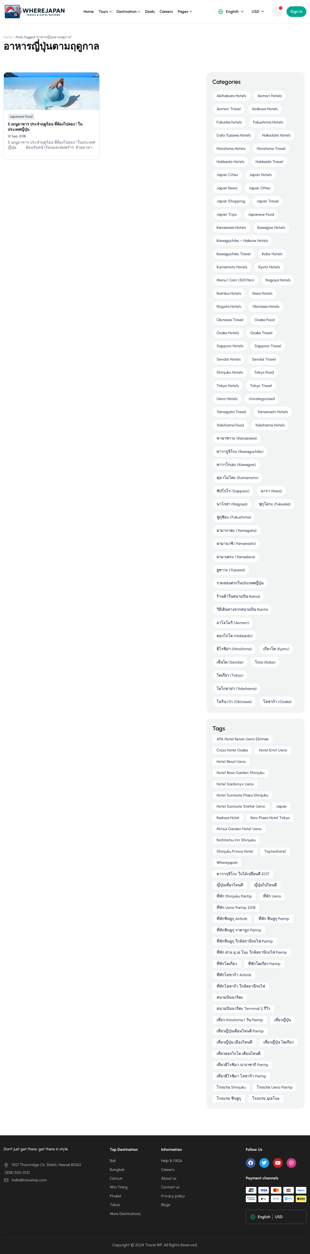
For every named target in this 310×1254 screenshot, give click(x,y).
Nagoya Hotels (278, 280)
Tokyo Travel (261, 385)
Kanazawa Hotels (231, 227)
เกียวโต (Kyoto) (276, 649)
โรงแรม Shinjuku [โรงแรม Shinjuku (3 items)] (231, 1087)
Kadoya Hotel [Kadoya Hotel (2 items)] (228, 817)
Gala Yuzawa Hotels (234, 135)
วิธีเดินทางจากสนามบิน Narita (242, 609)
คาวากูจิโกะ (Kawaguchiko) (240, 451)
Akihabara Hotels (231, 95)
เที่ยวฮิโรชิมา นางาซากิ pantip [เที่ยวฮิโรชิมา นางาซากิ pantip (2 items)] (242, 1064)
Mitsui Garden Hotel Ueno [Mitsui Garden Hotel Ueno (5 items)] (239, 829)
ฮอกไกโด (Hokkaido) (235, 636)
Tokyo (115, 1204)
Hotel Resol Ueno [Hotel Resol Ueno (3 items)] (231, 761)
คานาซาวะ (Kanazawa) (237, 438)
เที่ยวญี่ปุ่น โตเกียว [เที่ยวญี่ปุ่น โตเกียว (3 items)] (278, 1042)
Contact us (170, 1187)
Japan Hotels (260, 174)
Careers (166, 11)
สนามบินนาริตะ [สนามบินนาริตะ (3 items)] (230, 997)
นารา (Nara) (271, 491)
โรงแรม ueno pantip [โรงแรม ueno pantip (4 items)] (275, 1087)
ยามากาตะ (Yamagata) (237, 530)
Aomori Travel (229, 109)
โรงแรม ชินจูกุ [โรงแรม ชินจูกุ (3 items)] (229, 1098)
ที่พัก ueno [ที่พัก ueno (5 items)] (272, 896)
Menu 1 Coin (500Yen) (235, 280)
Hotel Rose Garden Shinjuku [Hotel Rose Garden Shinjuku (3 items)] (240, 772)
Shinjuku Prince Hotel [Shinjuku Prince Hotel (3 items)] (235, 851)
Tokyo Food (264, 372)
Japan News (227, 188)
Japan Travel (267, 201)
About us (168, 1178)
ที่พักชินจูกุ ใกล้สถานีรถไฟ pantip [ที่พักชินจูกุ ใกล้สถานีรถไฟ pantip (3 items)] (245, 941)
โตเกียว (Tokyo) (230, 675)
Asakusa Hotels (265, 109)
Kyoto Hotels (269, 267)
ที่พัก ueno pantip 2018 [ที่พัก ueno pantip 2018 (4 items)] (236, 907)
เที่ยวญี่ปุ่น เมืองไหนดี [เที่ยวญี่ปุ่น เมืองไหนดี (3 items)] (234, 1042)
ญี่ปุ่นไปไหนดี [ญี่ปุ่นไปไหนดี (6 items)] (265, 885)
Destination (126, 11)
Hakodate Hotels (276, 135)
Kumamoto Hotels (232, 267)
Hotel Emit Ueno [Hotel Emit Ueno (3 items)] (273, 750)
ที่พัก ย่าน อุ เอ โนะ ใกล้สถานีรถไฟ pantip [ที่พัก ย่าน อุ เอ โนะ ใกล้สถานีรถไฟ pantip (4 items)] (252, 952)
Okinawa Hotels (265, 306)
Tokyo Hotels (228, 385)
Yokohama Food (230, 425)
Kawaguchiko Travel (234, 254)
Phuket (115, 1196)
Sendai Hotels (229, 359)
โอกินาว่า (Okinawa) (234, 701)
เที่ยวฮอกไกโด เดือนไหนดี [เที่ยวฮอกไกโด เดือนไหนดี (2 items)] (238, 1053)
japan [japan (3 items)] (281, 806)
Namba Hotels (229, 293)
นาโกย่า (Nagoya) (232, 504)
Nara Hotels (262, 293)
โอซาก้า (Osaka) (277, 701)
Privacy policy (173, 1196)
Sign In (296, 11)
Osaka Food (265, 319)
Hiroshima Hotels (231, 148)
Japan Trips (227, 214)
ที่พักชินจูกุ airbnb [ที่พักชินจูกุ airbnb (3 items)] (232, 918)
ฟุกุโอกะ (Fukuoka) (275, 504)
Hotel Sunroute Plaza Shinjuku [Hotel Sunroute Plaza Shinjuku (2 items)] (242, 795)
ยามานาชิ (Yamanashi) (236, 543)
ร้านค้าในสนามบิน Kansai (238, 596)
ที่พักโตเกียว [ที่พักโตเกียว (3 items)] (227, 963)
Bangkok (117, 1169)
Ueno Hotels (227, 398)
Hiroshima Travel (271, 148)
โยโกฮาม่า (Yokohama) (237, 688)
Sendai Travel (264, 359)
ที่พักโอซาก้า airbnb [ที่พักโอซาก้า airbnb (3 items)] (234, 975)
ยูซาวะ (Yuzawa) (231, 570)
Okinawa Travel (230, 319)
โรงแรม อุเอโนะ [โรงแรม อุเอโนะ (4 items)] (266, 1098)
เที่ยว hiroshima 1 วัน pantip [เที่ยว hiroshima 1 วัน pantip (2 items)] (240, 1020)
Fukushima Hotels (268, 122)
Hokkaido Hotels (230, 161)
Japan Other (260, 188)
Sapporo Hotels (230, 346)
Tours (103, 11)
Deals (150, 11)
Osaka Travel (261, 333)
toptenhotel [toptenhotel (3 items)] (275, 851)
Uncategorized (262, 398)
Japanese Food (21, 117)
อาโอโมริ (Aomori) (233, 622)
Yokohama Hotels (270, 425)
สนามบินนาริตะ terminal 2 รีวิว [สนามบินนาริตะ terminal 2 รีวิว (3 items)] (243, 1008)
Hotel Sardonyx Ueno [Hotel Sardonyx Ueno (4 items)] (235, 784)
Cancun (116, 1178)
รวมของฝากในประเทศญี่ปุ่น (240, 583)
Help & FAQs (171, 1160)
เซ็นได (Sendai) (230, 662)
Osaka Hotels (228, 333)
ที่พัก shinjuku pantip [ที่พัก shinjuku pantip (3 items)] (234, 896)
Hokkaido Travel (269, 161)
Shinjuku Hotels (230, 372)
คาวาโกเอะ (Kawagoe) (236, 464)
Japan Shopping (231, 201)
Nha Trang (119, 1187)
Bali (113, 1160)
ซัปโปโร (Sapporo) (233, 491)
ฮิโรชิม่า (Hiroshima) (234, 649)
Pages (183, 11)
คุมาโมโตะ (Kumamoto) (237, 477)
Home (89, 11)
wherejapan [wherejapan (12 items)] (227, 862)
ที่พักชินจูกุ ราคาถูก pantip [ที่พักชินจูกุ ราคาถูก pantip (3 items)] (239, 930)
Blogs (165, 1204)
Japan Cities (227, 174)
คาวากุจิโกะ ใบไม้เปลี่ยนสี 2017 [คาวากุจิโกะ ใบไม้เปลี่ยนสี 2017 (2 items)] (243, 874)
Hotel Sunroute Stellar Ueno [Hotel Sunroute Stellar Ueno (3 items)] (241, 806)
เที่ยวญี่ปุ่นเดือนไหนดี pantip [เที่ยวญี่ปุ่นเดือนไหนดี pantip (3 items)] (240, 1031)
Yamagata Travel (231, 412)
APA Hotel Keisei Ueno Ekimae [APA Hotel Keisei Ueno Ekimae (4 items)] (243, 739)
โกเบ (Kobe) (265, 662)
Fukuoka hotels (229, 122)
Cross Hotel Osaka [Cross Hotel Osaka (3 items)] (232, 750)
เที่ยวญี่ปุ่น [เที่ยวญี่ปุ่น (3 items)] (282, 1020)
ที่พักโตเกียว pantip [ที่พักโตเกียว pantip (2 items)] (264, 963)
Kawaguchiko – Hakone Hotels (242, 240)
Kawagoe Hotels (271, 227)
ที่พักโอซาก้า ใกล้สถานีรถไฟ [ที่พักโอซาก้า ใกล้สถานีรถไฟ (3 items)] (241, 986)
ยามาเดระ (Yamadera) (236, 557)
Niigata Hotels (229, 306)
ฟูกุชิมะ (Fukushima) (234, 517)
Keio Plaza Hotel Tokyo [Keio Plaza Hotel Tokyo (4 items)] (270, 817)
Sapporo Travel (268, 346)
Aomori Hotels (269, 95)
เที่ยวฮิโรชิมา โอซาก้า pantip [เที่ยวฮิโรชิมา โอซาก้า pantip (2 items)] (241, 1076)
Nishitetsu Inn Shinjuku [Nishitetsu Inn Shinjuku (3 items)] (236, 840)
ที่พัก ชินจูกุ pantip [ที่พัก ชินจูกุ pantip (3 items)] (273, 918)
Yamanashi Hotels (272, 412)
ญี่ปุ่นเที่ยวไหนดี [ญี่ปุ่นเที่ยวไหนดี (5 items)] (230, 885)
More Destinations (125, 1213)
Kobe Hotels (272, 254)
